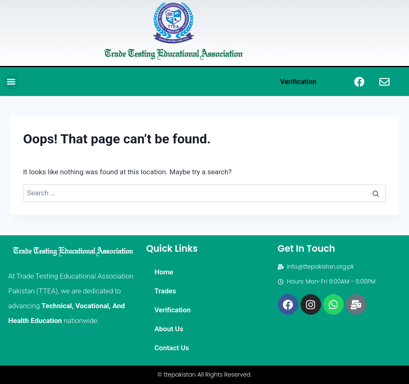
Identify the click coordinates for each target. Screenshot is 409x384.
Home (163, 272)
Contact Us (171, 348)
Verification (298, 81)
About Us (168, 329)
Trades (165, 291)
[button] (11, 82)
